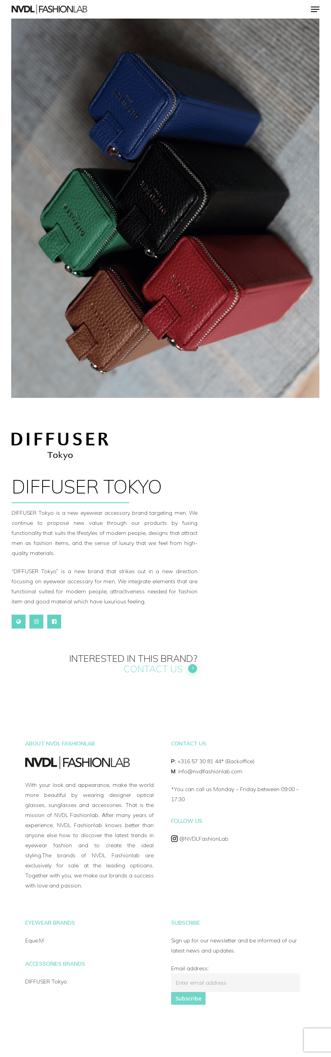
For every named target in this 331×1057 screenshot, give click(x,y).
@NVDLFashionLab (203, 838)
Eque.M (34, 940)
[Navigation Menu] (315, 9)
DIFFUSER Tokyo (46, 981)
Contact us (160, 669)
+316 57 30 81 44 (199, 761)
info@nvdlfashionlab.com (210, 771)
